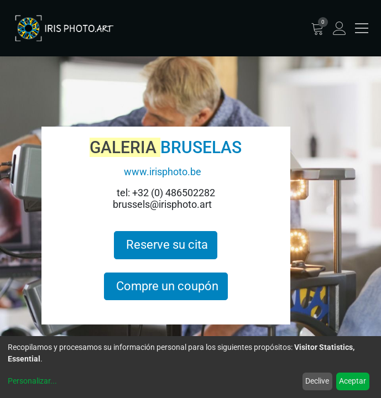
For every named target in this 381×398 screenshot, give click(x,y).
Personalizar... (32, 380)
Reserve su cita (165, 245)
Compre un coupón (165, 286)
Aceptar (352, 380)
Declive (317, 380)
